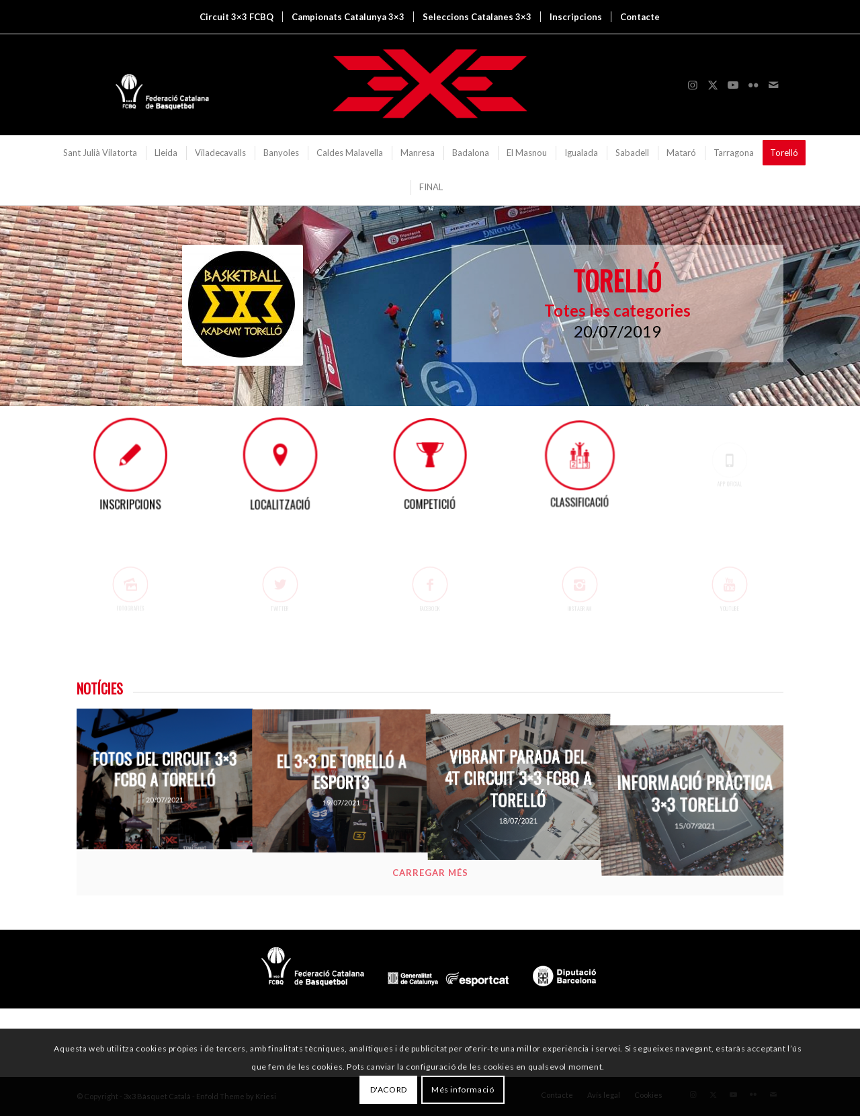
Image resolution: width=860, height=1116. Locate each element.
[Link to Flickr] (753, 85)
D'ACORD (388, 1089)
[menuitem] (236, 17)
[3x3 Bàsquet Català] (430, 84)
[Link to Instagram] (693, 85)
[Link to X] (713, 85)
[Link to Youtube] (733, 85)
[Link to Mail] (773, 85)
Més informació (462, 1089)
